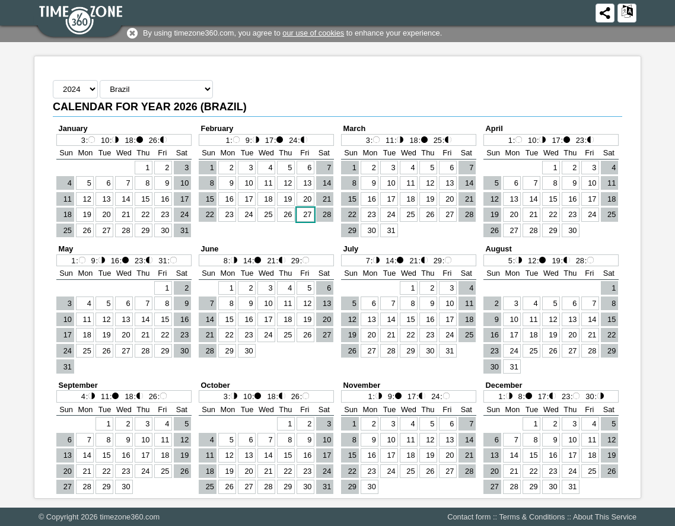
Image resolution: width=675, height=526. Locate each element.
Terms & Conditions (532, 516)
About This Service (604, 516)
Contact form (469, 516)
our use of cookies (313, 32)
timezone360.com (130, 516)
